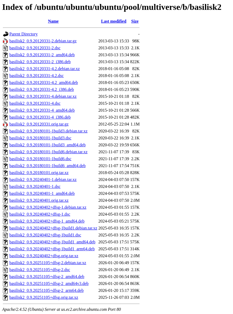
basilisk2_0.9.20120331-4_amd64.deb (42, 110)
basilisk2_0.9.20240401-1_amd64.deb (42, 193)
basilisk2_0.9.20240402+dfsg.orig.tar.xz (43, 255)
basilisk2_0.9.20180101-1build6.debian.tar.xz (48, 152)
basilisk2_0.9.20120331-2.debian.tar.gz (43, 41)
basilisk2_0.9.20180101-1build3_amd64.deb (47, 145)
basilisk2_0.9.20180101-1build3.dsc (40, 138)
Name (53, 21)
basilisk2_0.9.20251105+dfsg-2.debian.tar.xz (47, 262)
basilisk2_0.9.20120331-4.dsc (35, 103)
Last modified (114, 21)
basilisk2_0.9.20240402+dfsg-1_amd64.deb (46, 221)
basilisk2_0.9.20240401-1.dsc (35, 186)
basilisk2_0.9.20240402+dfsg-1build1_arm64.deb (52, 249)
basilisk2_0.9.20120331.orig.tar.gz (39, 124)
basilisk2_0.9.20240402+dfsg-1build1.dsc (45, 235)
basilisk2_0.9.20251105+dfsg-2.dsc (39, 269)
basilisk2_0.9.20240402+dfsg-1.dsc (39, 214)
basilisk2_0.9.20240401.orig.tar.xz (39, 200)
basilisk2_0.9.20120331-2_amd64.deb (42, 55)
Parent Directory (23, 34)
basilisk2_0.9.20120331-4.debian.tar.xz (43, 96)
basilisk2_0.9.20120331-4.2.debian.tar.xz (44, 68)
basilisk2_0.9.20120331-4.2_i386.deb (41, 89)
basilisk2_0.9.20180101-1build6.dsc (40, 158)
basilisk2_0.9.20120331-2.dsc (35, 48)
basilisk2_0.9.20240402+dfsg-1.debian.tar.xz (47, 207)
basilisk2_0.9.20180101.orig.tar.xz (39, 172)
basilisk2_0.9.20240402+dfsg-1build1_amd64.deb (52, 242)
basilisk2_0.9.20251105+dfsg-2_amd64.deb (46, 276)
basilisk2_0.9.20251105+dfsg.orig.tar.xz (43, 297)
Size (135, 21)
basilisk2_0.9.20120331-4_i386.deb (40, 117)
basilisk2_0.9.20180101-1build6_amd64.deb (47, 165)
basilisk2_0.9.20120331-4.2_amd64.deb (43, 82)
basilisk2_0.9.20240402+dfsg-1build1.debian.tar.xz (53, 228)
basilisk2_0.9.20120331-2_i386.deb (40, 61)
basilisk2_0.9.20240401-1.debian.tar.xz (43, 179)
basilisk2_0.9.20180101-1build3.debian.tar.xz (48, 131)
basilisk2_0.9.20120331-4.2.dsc (36, 75)
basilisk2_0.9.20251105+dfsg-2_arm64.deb (46, 290)
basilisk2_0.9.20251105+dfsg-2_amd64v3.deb (49, 283)
